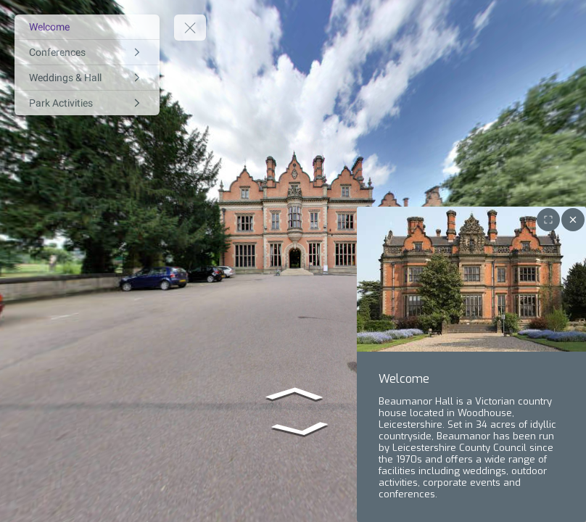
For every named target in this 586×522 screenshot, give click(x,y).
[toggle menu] (190, 27)
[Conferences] (87, 52)
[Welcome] (87, 26)
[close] (573, 219)
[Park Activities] (87, 103)
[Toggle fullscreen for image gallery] (548, 219)
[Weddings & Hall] (87, 77)
